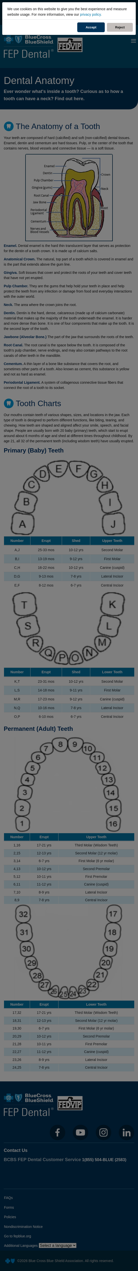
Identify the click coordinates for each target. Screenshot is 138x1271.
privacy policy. (91, 14)
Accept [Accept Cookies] (91, 27)
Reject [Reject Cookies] (124, 27)
